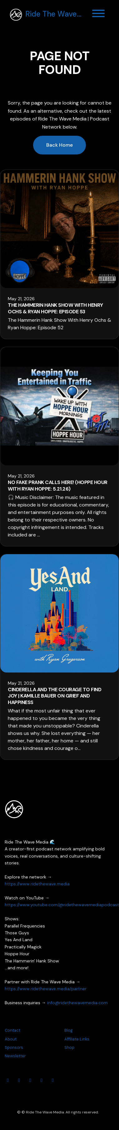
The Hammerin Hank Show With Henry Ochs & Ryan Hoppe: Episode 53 (55, 308)
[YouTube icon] (8, 1080)
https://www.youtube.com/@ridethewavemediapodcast (62, 904)
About (11, 1039)
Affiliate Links (76, 1039)
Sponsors (14, 1047)
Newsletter (15, 1056)
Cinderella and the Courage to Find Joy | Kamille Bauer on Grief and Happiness (54, 696)
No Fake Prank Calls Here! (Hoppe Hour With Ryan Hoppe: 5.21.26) (57, 485)
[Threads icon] (41, 1080)
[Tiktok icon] (53, 1080)
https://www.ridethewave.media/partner (46, 988)
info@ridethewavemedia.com (77, 1002)
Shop (69, 1047)
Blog (68, 1030)
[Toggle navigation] (98, 14)
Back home (59, 145)
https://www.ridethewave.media (37, 884)
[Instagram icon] (19, 1080)
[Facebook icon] (30, 1080)
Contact (12, 1030)
